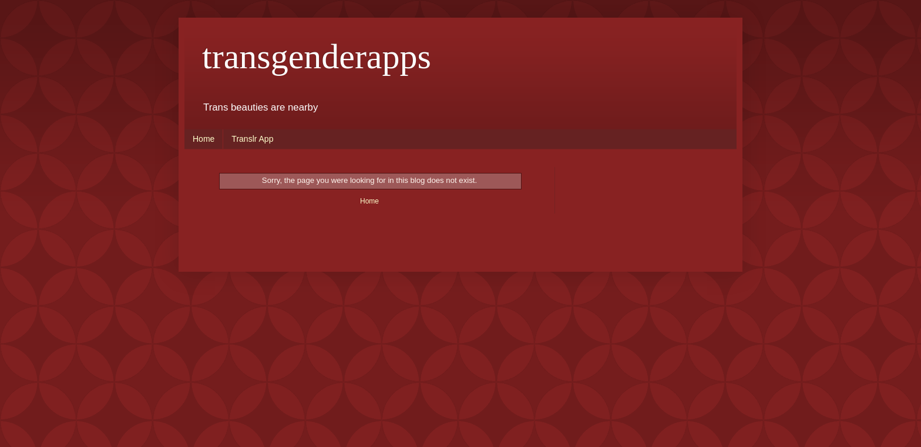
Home (203, 139)
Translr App (252, 139)
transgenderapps (316, 56)
